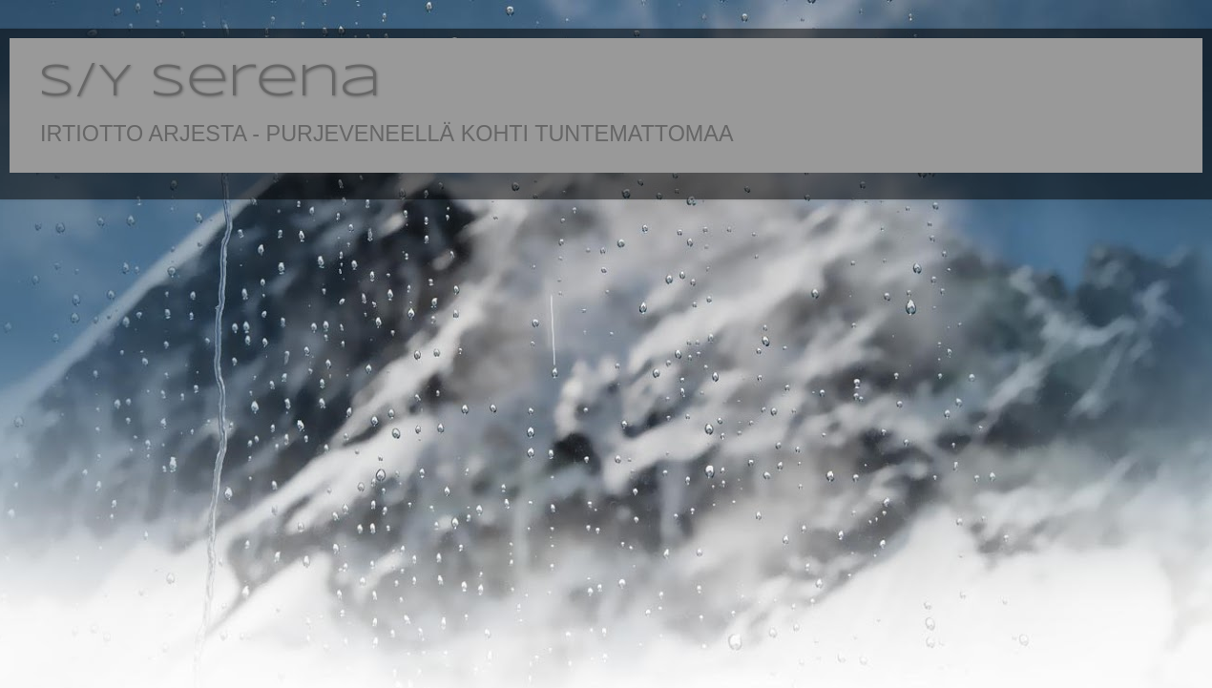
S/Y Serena (209, 83)
